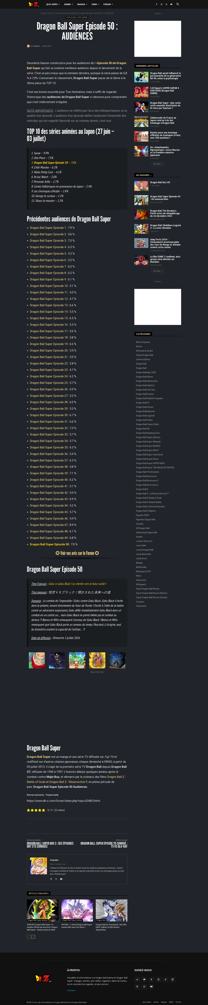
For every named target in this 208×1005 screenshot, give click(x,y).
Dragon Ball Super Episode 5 (48, 253)
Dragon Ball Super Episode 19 (49, 344)
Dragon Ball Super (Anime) (66, 13)
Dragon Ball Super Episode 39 (49, 473)
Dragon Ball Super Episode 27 (49, 395)
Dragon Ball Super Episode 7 (48, 266)
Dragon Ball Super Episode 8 (48, 273)
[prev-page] (28, 937)
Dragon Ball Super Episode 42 (49, 492)
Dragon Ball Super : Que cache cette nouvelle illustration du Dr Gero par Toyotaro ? (165, 105)
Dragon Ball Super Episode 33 (49, 434)
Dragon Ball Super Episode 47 (49, 525)
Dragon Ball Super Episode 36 (49, 454)
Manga (82, 4)
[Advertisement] (157, 39)
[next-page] (33, 937)
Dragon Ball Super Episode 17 (49, 331)
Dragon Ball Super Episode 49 (49, 538)
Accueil (43, 13)
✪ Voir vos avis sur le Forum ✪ (77, 553)
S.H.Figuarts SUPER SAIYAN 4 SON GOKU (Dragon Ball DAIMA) (164, 90)
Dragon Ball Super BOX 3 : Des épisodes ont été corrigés (50, 845)
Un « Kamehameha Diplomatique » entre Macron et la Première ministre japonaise (165, 151)
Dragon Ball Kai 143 (160, 182)
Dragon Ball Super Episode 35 (49, 447)
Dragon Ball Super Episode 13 (49, 305)
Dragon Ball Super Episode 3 (48, 240)
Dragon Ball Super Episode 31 (49, 421)
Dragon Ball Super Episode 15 (49, 318)
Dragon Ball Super (39, 757)
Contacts (71, 990)
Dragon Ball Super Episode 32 (49, 428)
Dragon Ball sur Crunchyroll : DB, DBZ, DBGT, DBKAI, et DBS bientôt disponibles (111, 927)
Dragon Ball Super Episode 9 (48, 279)
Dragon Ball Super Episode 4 (48, 247)
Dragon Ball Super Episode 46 (49, 518)
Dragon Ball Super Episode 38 (49, 466)
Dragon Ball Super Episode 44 (49, 505)
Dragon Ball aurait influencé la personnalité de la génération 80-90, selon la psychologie (165, 75)
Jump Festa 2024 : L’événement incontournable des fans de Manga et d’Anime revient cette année (165, 243)
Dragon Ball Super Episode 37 (49, 460)
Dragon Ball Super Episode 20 (49, 350)
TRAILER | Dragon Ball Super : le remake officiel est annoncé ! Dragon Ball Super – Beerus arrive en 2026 (42, 927)
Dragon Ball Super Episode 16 (49, 324)
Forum (108, 4)
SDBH (95, 4)
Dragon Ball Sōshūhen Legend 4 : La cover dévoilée (165, 226)
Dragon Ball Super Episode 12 (49, 299)
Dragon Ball (101, 920)
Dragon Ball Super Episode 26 (49, 389)
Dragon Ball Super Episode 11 (49, 292)
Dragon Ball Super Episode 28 (49, 402)
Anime (68, 4)
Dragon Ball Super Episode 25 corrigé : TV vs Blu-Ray (104, 845)
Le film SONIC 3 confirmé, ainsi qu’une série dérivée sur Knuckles (165, 259)
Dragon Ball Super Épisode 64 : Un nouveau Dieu (165, 198)
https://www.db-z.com (58, 864)
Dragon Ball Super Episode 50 (49, 544)
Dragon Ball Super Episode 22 (49, 363)
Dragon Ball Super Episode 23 (49, 370)
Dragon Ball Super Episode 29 (49, 408)
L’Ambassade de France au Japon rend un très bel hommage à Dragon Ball (163, 120)
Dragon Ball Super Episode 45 (49, 512)
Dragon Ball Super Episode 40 (49, 479)
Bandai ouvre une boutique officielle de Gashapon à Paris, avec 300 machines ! (165, 135)
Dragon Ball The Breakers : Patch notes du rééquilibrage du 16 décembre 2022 (165, 213)
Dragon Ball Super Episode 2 (48, 234)
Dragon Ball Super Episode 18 (49, 337)
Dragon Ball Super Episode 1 (48, 227)
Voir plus (157, 164)
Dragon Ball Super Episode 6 (48, 260)
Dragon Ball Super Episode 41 (49, 486)
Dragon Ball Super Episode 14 (49, 311)
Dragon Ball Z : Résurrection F (68, 782)
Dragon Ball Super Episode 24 (49, 376)
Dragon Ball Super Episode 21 (49, 357)
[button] (177, 4)
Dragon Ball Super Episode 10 (49, 286)
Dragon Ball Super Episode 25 (49, 383)
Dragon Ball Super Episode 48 (49, 531)
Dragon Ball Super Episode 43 (49, 499)
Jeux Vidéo (53, 4)
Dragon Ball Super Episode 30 (49, 415)
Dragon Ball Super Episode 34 (49, 441)
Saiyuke (36, 46)
